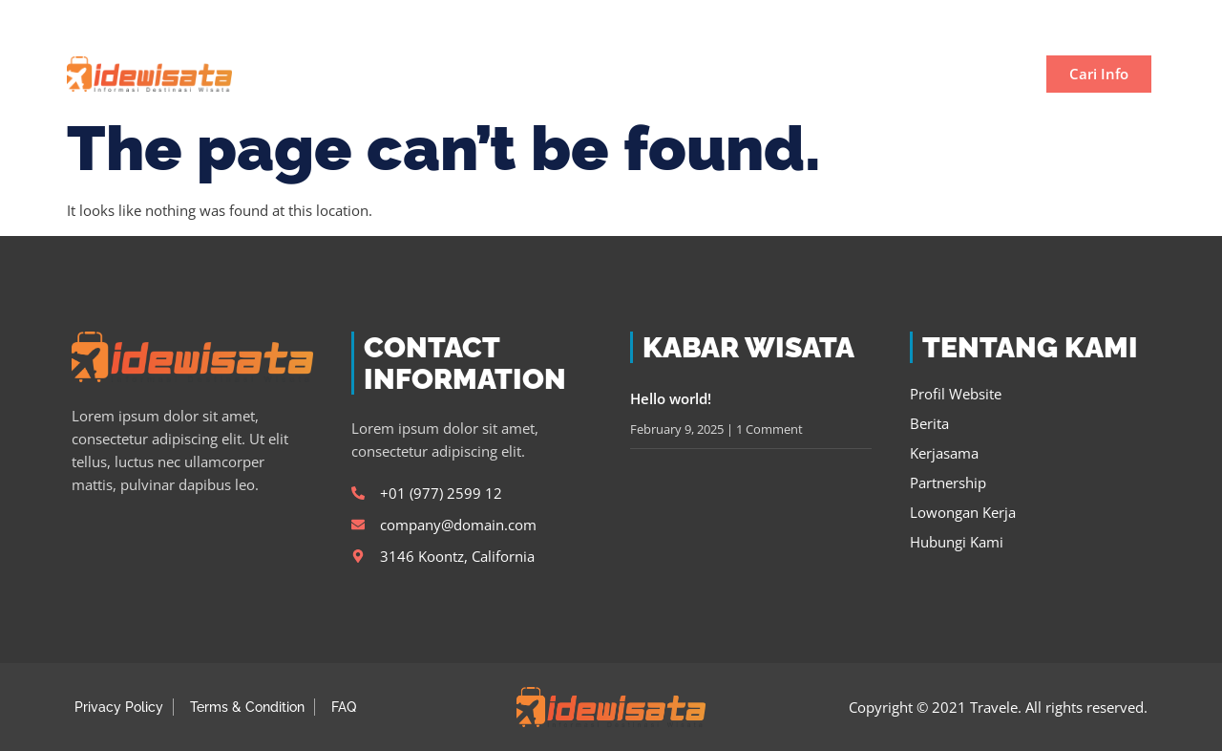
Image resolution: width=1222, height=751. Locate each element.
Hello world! (670, 398)
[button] (1130, 20)
